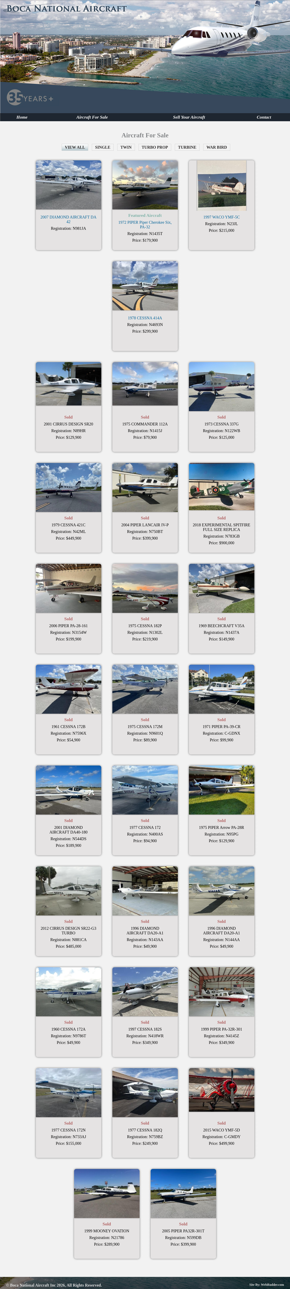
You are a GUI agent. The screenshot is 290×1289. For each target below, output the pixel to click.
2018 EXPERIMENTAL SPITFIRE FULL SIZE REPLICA (221, 527)
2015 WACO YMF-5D (221, 1130)
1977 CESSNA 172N (68, 1130)
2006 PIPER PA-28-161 (68, 626)
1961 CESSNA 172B (69, 726)
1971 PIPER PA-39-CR (221, 726)
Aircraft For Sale (92, 117)
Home (22, 117)
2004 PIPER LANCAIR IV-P (145, 525)
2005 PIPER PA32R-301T (183, 1231)
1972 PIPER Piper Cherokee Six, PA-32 (145, 224)
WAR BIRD (216, 147)
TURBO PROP (155, 147)
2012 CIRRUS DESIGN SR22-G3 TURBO (68, 930)
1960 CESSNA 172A (68, 1029)
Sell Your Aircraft (189, 117)
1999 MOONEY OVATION (106, 1231)
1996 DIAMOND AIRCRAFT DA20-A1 (145, 930)
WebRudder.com (272, 1284)
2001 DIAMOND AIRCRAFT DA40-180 (68, 829)
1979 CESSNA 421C (69, 525)
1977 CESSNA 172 (145, 827)
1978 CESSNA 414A (145, 318)
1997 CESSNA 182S (145, 1029)
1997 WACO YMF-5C (221, 217)
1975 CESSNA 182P (145, 626)
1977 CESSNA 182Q (145, 1130)
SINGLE (102, 147)
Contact (264, 117)
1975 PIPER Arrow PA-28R (221, 827)
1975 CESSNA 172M (144, 726)
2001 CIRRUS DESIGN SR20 (68, 424)
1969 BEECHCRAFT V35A (221, 626)
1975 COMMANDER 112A (145, 424)
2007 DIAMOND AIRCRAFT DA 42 (68, 219)
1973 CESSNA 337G (221, 424)
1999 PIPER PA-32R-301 (221, 1029)
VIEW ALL (75, 147)
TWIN (126, 147)
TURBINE (187, 147)
